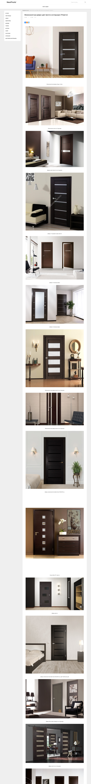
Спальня (7, 35)
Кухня (7, 13)
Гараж (7, 25)
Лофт (6, 30)
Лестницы (8, 15)
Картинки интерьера (10, 38)
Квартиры (8, 20)
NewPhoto (11, 2)
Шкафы (7, 23)
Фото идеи (45, 6)
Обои (6, 18)
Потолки (7, 33)
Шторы (7, 28)
